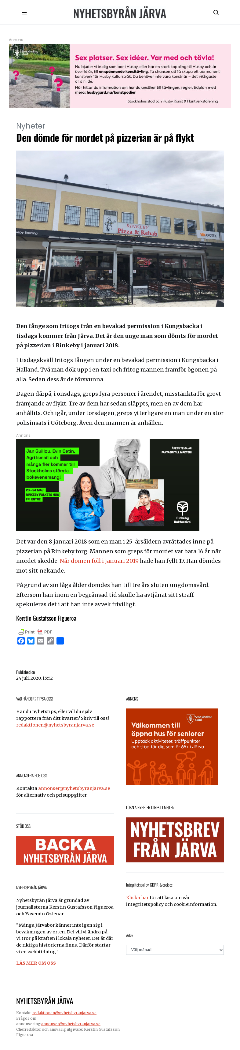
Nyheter (30, 126)
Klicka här (137, 897)
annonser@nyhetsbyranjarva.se (74, 788)
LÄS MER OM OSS (36, 963)
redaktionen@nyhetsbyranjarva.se (55, 725)
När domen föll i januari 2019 (99, 560)
